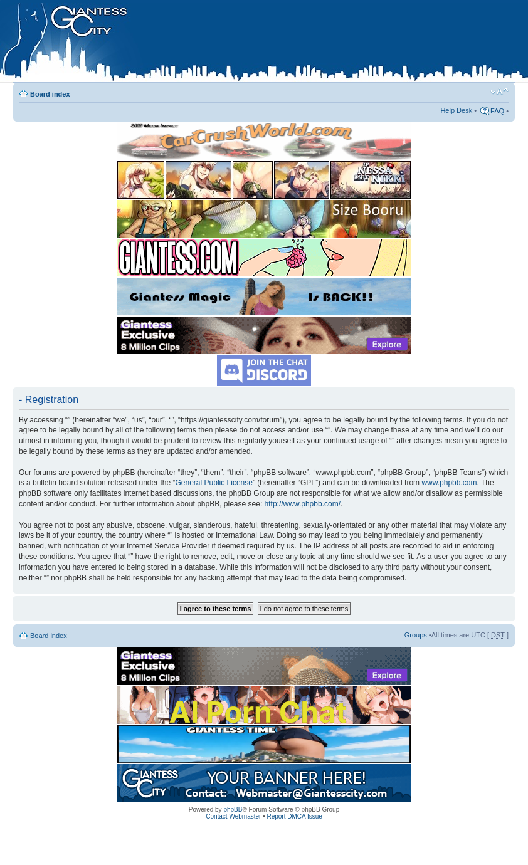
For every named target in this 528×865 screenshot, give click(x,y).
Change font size (499, 91)
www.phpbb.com (449, 482)
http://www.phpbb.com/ (303, 504)
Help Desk (456, 110)
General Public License (214, 482)
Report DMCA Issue (294, 816)
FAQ (497, 111)
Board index (50, 94)
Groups (415, 635)
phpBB (232, 809)
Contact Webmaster (233, 816)
